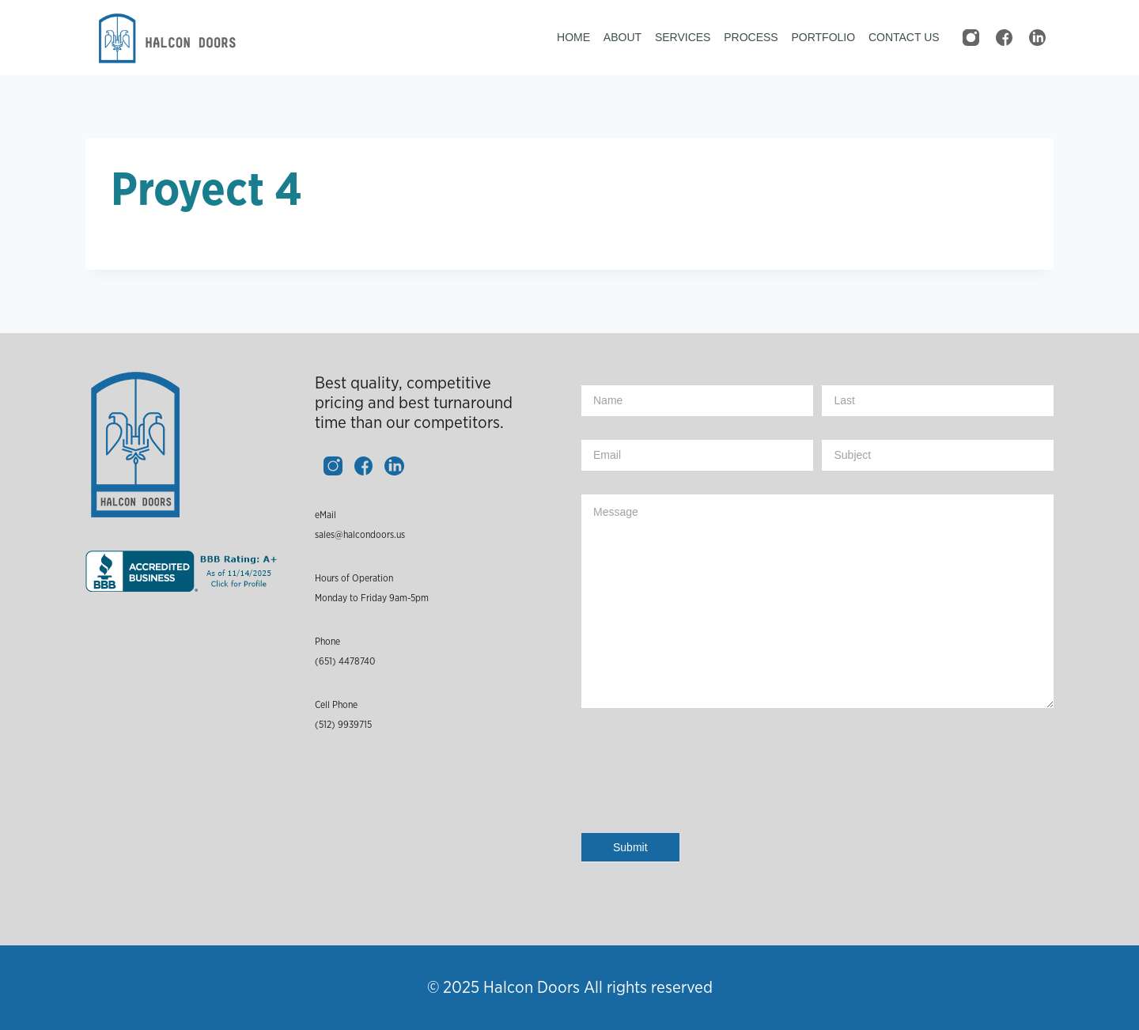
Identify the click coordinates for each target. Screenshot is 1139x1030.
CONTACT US (904, 37)
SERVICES (683, 37)
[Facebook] (1003, 38)
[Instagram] (970, 38)
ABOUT (622, 37)
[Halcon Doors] (164, 38)
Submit (630, 847)
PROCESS (751, 37)
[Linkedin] (1037, 38)
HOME (573, 37)
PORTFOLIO (823, 37)
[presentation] (701, 782)
